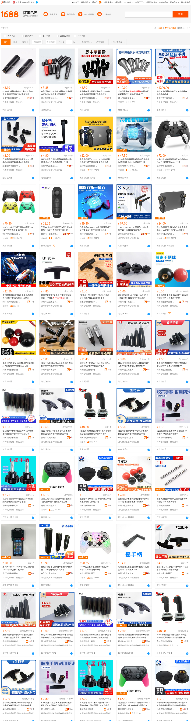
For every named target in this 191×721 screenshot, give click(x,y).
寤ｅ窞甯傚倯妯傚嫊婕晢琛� (165, 641)
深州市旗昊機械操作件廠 (127, 370)
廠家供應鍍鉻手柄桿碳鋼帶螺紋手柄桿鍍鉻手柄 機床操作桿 (172, 500)
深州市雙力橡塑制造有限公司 (50, 370)
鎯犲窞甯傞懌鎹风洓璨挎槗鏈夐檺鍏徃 (127, 709)
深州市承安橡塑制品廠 (127, 573)
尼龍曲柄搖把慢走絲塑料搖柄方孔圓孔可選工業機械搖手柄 (133, 568)
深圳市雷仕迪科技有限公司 (165, 166)
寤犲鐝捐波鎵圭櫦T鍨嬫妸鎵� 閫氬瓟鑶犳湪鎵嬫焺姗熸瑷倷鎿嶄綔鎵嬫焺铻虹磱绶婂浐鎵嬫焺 (133, 636)
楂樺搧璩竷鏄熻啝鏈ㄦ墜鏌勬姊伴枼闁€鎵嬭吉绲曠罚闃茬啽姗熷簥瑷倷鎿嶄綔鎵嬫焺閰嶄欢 (95, 704)
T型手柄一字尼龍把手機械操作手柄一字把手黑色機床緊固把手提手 (95, 296)
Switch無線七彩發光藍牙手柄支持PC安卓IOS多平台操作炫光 (95, 568)
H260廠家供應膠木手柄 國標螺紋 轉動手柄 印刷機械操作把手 (172, 432)
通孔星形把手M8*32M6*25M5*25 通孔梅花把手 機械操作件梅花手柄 (133, 296)
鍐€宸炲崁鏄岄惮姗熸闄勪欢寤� (127, 641)
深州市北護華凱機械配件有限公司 (165, 302)
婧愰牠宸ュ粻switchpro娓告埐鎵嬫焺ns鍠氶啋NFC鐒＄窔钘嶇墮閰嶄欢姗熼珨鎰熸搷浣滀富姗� (133, 704)
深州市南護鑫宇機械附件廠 (88, 505)
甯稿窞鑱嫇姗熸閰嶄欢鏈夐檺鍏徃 (88, 709)
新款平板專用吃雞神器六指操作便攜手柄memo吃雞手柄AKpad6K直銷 (172, 228)
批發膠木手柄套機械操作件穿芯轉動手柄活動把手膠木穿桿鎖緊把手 (18, 432)
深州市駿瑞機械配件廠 (165, 438)
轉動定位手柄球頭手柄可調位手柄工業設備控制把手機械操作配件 (95, 364)
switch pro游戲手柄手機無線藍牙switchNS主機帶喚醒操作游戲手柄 (18, 228)
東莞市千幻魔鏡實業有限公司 (50, 234)
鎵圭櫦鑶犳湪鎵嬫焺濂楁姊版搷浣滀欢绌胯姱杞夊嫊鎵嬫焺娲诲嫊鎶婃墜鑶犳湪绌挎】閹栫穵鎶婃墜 (95, 636)
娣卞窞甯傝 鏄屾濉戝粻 (88, 641)
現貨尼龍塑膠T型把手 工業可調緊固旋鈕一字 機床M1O (56, 296)
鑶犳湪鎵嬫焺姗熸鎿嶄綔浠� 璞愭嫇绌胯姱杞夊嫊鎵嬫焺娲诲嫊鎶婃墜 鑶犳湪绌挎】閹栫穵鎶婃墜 (57, 636)
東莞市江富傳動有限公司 (50, 573)
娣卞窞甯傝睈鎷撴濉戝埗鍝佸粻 (50, 641)
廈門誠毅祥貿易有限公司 (11, 573)
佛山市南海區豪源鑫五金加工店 (127, 98)
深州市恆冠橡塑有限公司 (50, 302)
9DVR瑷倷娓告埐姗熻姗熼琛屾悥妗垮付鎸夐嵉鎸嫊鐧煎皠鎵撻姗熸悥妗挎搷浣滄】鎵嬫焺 (172, 636)
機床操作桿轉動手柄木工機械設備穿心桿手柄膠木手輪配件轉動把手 (133, 364)
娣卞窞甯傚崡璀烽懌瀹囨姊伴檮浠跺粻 (165, 709)
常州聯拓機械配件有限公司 (11, 505)
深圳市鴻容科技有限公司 (127, 166)
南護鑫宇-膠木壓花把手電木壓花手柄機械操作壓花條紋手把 (95, 500)
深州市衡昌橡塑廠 (10, 438)
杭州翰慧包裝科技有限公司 (11, 166)
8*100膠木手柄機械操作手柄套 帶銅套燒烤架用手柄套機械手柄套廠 (18, 92)
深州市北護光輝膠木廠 (127, 505)
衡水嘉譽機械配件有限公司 (88, 302)
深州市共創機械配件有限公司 (165, 573)
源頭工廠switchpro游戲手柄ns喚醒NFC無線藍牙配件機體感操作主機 (56, 500)
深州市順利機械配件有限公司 (11, 98)
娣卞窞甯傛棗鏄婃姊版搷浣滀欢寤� (11, 641)
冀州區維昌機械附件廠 (88, 370)
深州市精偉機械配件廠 (50, 166)
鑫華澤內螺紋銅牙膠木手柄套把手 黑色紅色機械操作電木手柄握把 (56, 92)
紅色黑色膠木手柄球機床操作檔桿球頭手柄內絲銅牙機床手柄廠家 (133, 500)
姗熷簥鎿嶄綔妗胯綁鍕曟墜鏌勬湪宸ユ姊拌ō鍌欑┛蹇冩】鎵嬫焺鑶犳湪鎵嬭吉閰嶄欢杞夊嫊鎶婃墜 (18, 636)
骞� (31, 641)
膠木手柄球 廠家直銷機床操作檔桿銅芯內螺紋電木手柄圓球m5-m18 (18, 364)
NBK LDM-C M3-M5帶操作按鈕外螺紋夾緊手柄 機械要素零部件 (133, 228)
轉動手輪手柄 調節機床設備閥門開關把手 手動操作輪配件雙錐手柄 (56, 568)
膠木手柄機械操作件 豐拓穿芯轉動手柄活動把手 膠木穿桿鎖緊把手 (172, 364)
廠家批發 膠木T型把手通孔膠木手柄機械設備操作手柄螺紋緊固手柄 (133, 432)
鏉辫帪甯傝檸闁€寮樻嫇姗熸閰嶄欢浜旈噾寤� (11, 709)
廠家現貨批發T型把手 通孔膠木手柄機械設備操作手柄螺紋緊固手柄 (56, 432)
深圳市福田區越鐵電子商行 (165, 234)
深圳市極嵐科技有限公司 (88, 166)
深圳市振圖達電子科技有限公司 (88, 234)
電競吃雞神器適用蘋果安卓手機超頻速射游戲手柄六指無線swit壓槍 (18, 296)
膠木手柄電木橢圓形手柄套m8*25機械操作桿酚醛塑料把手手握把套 (95, 92)
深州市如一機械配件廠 (127, 302)
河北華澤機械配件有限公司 (50, 98)
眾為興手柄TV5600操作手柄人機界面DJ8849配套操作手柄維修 (18, 568)
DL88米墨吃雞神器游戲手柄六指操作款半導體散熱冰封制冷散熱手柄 (133, 160)
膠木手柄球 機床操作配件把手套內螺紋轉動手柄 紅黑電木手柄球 (172, 296)
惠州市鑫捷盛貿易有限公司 (50, 505)
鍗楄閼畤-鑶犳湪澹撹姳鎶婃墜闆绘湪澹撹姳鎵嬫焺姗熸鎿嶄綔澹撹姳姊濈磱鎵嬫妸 (172, 704)
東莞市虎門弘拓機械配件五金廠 (127, 438)
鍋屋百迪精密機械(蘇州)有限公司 (127, 234)
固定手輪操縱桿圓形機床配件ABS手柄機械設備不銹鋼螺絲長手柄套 (18, 160)
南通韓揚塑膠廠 (163, 505)
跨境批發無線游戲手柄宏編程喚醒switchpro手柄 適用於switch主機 (172, 160)
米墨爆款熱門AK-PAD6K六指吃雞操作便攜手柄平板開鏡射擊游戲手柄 (95, 160)
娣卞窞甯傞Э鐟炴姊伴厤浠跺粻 (50, 709)
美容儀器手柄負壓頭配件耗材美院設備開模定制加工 (133, 92)
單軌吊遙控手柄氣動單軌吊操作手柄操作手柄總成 (172, 92)
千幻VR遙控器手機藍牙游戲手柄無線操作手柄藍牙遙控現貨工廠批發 (56, 228)
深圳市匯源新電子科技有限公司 (88, 573)
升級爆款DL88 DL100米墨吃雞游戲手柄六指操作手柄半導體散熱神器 (95, 228)
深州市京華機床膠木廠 (88, 98)
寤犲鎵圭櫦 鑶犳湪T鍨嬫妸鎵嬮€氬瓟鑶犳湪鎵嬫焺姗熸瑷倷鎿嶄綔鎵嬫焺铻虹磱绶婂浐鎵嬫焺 (18, 704)
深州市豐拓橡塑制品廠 (165, 370)
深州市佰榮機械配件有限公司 (11, 370)
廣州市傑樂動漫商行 (88, 438)
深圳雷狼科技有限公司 (11, 234)
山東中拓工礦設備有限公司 (165, 98)
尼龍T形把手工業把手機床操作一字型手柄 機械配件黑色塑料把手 (172, 568)
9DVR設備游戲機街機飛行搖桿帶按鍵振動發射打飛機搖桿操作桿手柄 (95, 432)
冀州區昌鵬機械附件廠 (50, 438)
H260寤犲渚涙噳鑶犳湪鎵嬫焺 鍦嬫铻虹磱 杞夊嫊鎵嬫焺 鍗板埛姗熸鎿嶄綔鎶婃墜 (56, 704)
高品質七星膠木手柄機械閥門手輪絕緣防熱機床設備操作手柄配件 (18, 500)
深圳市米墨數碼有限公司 (11, 302)
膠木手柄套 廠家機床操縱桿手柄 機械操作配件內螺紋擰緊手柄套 (57, 364)
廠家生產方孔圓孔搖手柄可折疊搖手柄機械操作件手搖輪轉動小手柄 (56, 160)
